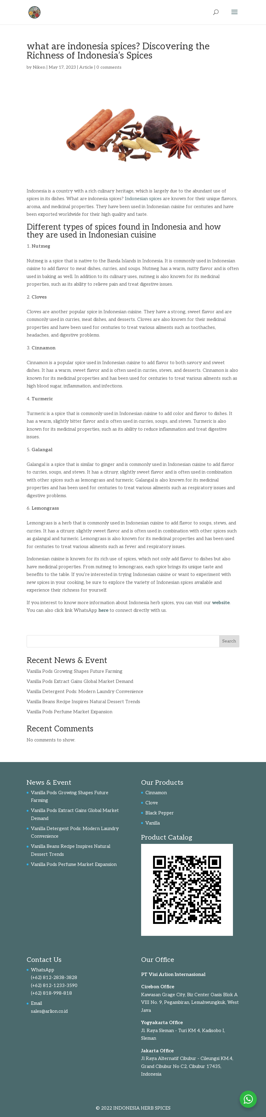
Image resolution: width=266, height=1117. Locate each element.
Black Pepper (159, 813)
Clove (151, 803)
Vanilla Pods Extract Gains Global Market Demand (80, 681)
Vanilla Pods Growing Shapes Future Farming (74, 671)
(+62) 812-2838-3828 (54, 977)
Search (229, 641)
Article (86, 67)
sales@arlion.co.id (49, 1011)
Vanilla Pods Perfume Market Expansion (69, 712)
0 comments (109, 67)
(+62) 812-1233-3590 (54, 985)
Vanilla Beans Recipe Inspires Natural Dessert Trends (83, 701)
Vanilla (152, 823)
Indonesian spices (143, 198)
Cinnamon (156, 792)
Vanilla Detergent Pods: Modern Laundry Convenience (85, 691)
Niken (39, 67)
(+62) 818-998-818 (51, 993)
